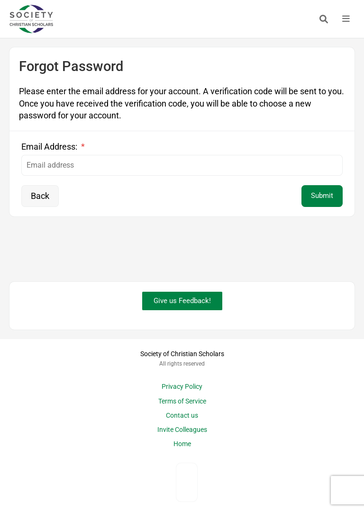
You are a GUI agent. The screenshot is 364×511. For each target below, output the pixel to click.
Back (40, 196)
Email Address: (53, 147)
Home (182, 444)
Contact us (182, 416)
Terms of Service (182, 401)
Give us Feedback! (182, 300)
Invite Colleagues (182, 430)
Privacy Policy (182, 387)
